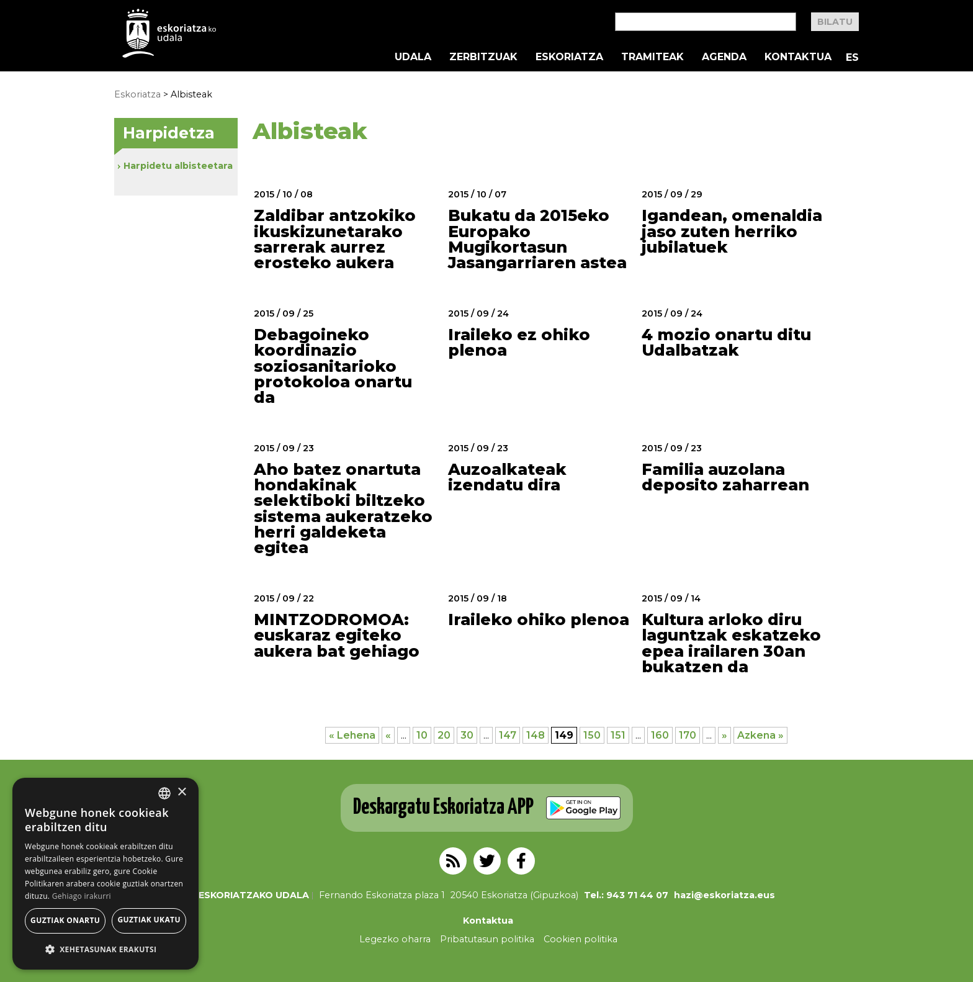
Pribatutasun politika (487, 939)
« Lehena (352, 735)
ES (852, 57)
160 (660, 735)
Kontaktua (798, 57)
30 (466, 735)
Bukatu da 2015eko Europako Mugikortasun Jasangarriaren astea (537, 239)
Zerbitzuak (483, 57)
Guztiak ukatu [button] (149, 919)
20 (444, 735)
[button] (105, 949)
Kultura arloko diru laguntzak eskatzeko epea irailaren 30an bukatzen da (731, 643)
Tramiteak (652, 57)
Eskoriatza (569, 57)
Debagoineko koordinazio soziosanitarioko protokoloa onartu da (333, 366)
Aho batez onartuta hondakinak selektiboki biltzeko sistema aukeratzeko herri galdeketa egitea (343, 508)
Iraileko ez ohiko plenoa (519, 342)
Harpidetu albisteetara (178, 165)
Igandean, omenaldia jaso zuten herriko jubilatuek (732, 231)
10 (422, 735)
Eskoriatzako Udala (254, 895)
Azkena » (760, 735)
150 (592, 735)
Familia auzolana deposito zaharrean (725, 477)
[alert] (105, 874)
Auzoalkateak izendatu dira (507, 477)
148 (535, 735)
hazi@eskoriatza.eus (724, 895)
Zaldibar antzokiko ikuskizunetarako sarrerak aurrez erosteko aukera (335, 239)
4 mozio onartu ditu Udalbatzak (726, 342)
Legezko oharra (395, 939)
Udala (413, 57)
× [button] (181, 792)
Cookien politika (580, 939)
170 (687, 735)
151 (618, 735)
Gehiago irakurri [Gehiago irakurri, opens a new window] (81, 896)
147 (507, 735)
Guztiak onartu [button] (65, 920)
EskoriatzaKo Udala (169, 33)
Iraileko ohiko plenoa (538, 619)
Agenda (724, 57)
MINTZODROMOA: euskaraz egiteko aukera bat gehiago (336, 635)
